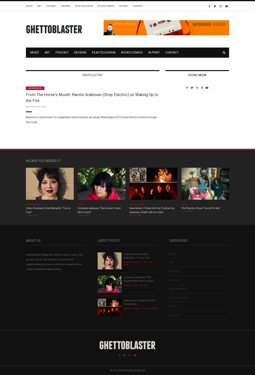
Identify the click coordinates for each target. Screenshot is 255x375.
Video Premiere (33, 204)
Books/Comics (106, 6)
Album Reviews (137, 204)
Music (29, 6)
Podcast (51, 6)
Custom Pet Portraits (177, 116)
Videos (81, 204)
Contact (138, 6)
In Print (123, 6)
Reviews (65, 6)
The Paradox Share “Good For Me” (200, 208)
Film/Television (84, 6)
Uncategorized (35, 88)
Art (39, 6)
